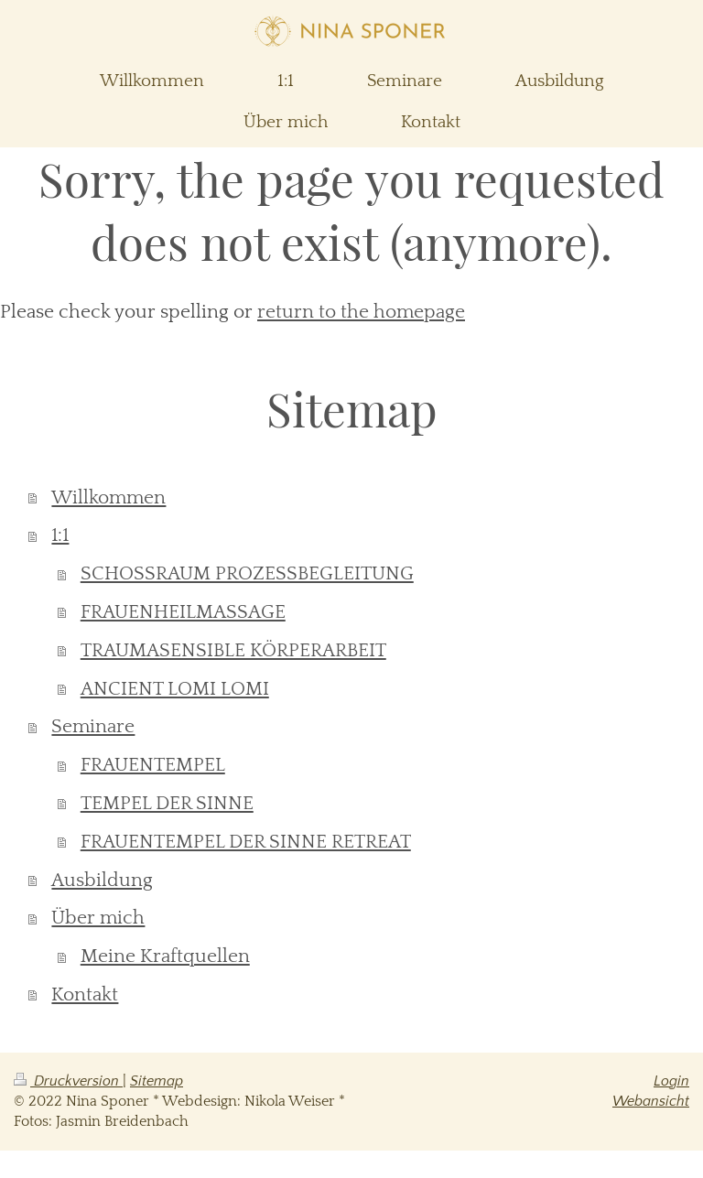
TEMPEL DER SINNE (167, 803)
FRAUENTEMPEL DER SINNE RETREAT (246, 841)
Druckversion (68, 1081)
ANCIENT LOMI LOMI (175, 688)
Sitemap (156, 1081)
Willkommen (108, 497)
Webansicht (650, 1101)
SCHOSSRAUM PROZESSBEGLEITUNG (247, 573)
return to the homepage (361, 311)
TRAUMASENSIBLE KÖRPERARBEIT (233, 650)
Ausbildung (102, 880)
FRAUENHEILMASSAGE (183, 611)
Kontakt (84, 994)
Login (671, 1081)
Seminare (93, 726)
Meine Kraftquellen (165, 956)
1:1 (60, 535)
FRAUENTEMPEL (153, 764)
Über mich (98, 917)
